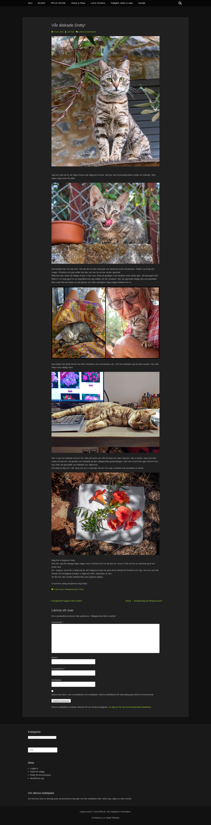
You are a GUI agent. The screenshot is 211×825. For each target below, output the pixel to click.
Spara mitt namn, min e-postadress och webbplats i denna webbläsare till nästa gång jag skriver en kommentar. (103, 694)
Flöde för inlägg (37, 771)
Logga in (34, 768)
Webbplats (56, 680)
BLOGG (41, 3)
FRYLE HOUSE (58, 3)
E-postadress (58, 668)
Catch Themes (112, 818)
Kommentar (58, 622)
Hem (30, 3)
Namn (55, 657)
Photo (81, 589)
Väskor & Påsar (78, 3)
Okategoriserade (71, 589)
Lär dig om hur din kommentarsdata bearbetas (129, 707)
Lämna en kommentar (87, 32)
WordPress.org (37, 778)
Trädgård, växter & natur (122, 3)
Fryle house (59, 589)
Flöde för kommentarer (40, 775)
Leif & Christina (98, 3)
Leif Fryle (70, 32)
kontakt (142, 3)
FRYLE (102, 811)
